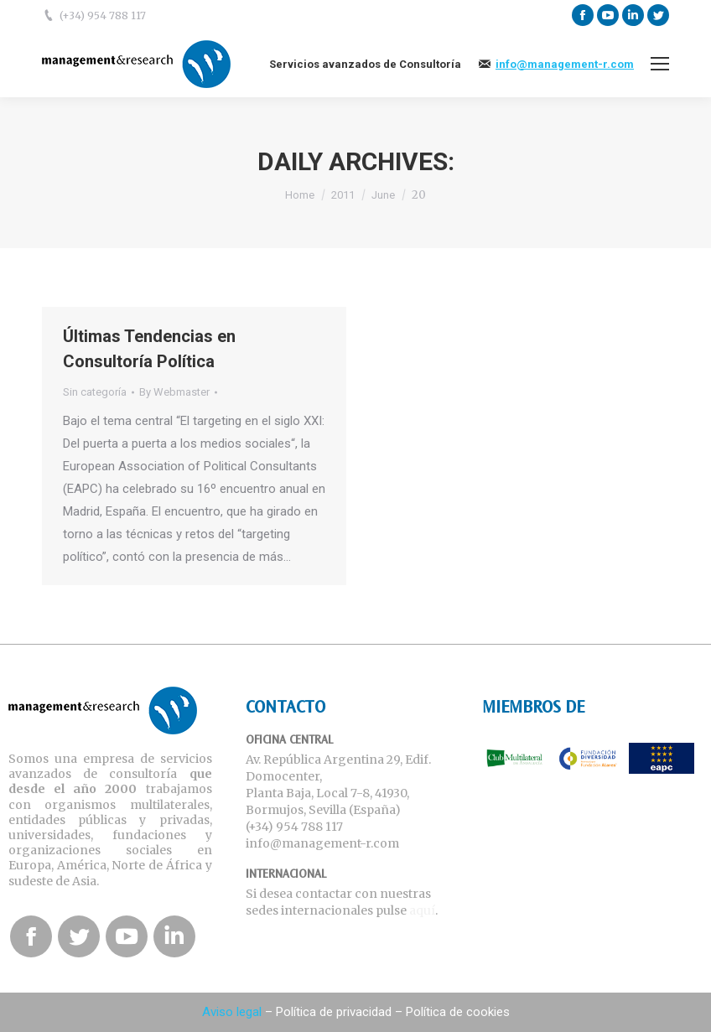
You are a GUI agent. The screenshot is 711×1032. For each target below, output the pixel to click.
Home (299, 195)
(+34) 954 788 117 (103, 15)
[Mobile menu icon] (660, 63)
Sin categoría (95, 392)
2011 (343, 195)
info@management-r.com (565, 64)
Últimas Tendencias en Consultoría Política (149, 348)
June (383, 195)
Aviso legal (232, 1011)
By (174, 392)
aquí (422, 910)
